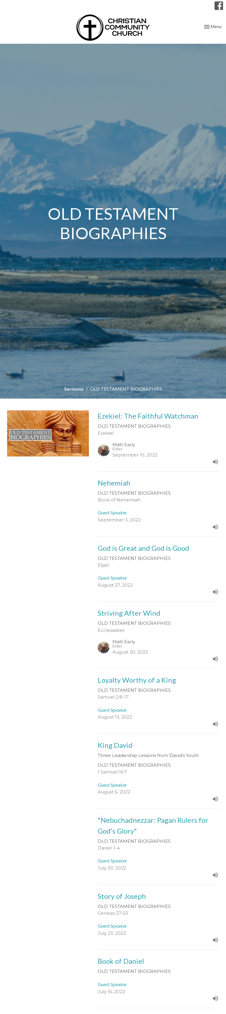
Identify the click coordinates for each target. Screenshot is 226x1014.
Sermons (74, 389)
